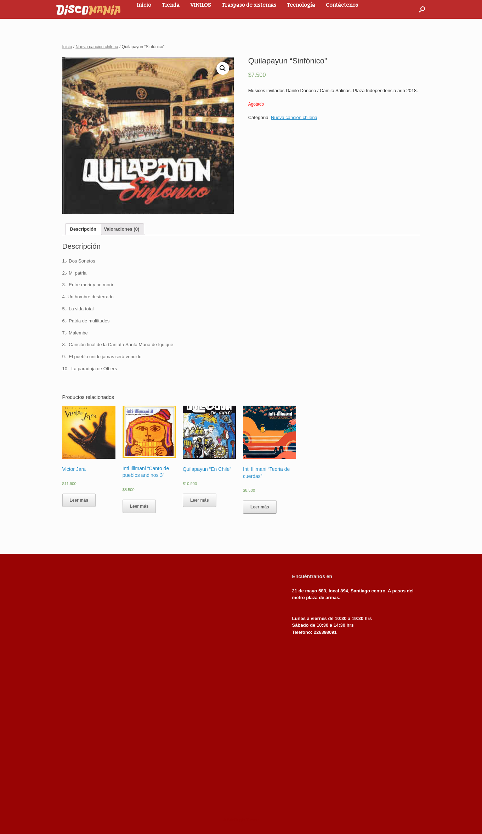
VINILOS (200, 5)
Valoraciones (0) (122, 229)
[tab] (83, 229)
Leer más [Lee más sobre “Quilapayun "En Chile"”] (199, 500)
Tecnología (301, 5)
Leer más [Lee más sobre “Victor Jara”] (79, 500)
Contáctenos (342, 5)
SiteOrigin (236, 820)
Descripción (83, 229)
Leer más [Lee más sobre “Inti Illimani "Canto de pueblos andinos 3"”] (139, 506)
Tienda (171, 5)
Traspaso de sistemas (249, 5)
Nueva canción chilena (96, 46)
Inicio (144, 5)
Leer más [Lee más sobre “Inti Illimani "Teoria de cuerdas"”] (259, 507)
